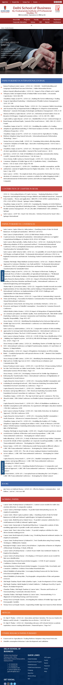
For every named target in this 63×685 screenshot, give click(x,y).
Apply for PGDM (3, 467)
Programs (27, 19)
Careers (35, 2)
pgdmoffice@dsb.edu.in (13, 671)
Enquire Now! (2, 276)
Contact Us (35, 4)
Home (2, 28)
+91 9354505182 (13, 664)
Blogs (27, 4)
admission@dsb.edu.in (14, 669)
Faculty (36, 19)
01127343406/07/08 (14, 668)
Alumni (47, 22)
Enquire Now (15, 2)
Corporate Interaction (20, 22)
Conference (57, 22)
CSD (40, 22)
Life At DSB (47, 19)
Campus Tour (26, 2)
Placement (57, 19)
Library (33, 22)
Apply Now (5, 2)
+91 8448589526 (12, 666)
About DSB (17, 19)
